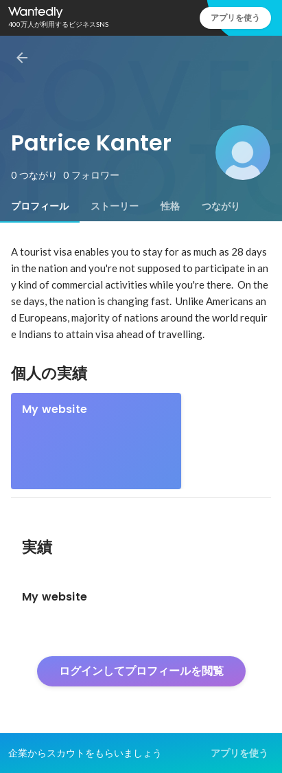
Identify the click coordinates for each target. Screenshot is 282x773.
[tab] (40, 206)
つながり (221, 206)
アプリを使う (235, 17)
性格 (170, 206)
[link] (96, 441)
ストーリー (115, 206)
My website (54, 409)
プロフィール (40, 206)
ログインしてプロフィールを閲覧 (141, 671)
